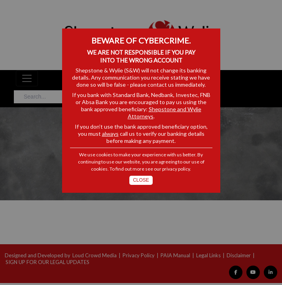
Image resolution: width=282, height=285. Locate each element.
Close (141, 180)
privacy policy (176, 169)
